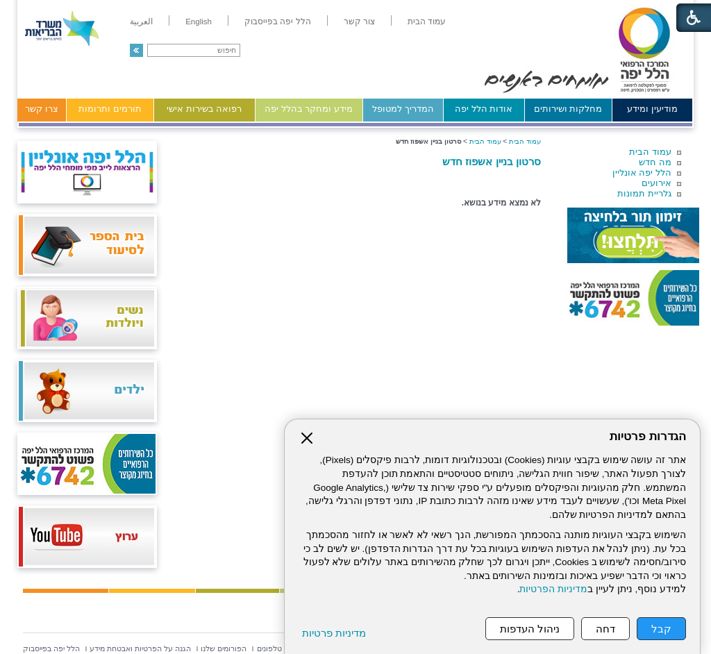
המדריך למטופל (403, 108)
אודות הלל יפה (483, 108)
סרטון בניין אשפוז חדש (491, 161)
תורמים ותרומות (110, 108)
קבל (661, 629)
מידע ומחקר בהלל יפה (309, 108)
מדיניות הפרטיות (553, 589)
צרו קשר (41, 108)
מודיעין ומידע (652, 108)
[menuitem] (427, 21)
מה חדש (655, 162)
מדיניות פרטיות (334, 633)
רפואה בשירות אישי (204, 108)
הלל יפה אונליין (641, 172)
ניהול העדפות (530, 629)
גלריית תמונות (644, 193)
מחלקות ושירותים (568, 108)
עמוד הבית (650, 151)
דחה (605, 629)
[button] (136, 50)
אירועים (656, 183)
